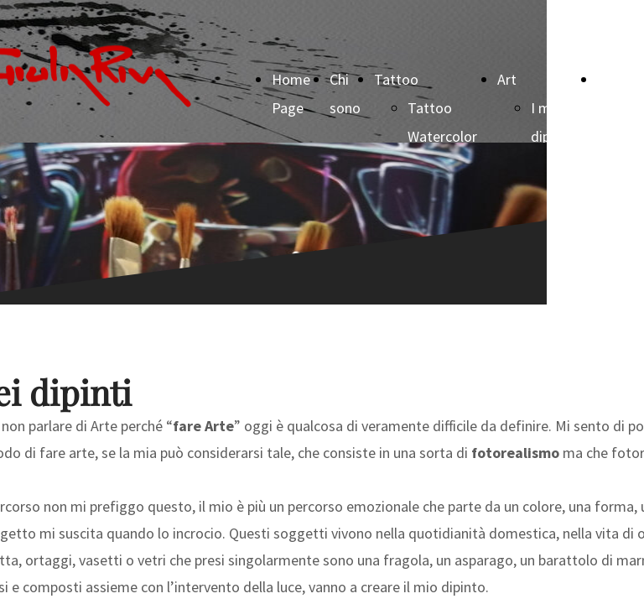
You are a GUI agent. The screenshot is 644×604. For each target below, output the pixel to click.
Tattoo (396, 79)
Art (507, 79)
